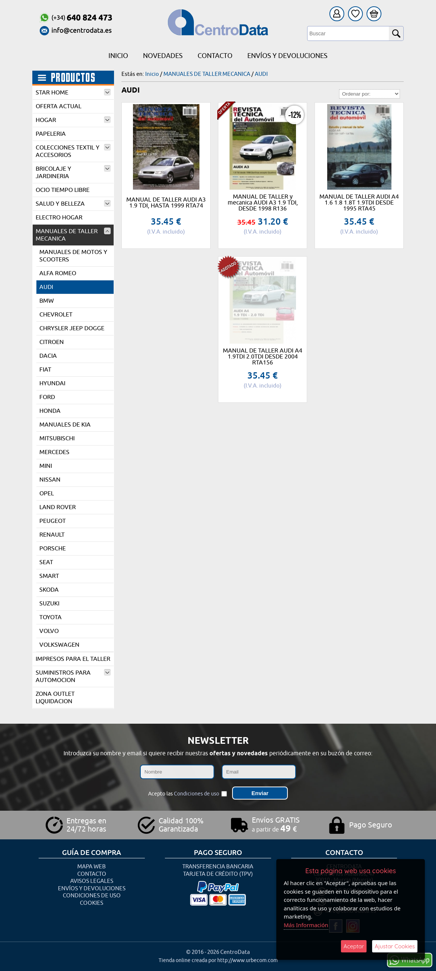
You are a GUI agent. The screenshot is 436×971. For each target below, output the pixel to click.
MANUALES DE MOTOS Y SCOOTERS (73, 255)
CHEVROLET (55, 314)
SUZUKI (49, 603)
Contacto (215, 56)
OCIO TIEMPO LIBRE (63, 190)
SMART (49, 576)
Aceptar (354, 946)
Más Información (306, 925)
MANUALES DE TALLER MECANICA (73, 235)
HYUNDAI (52, 383)
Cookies (91, 903)
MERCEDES (54, 452)
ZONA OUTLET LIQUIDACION (55, 697)
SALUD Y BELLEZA (73, 204)
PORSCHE (52, 548)
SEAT (46, 562)
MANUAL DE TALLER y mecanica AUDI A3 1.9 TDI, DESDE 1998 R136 (263, 202)
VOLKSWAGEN (59, 645)
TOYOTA (50, 617)
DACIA (48, 356)
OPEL (46, 493)
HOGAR (73, 120)
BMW (46, 301)
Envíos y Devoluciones (287, 56)
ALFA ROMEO (57, 273)
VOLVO (49, 631)
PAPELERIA (51, 134)
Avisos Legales (91, 881)
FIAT (45, 369)
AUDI (46, 287)
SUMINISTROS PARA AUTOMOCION (73, 676)
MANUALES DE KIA (65, 424)
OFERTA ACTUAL (58, 106)
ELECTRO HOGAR (59, 217)
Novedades (163, 56)
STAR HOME (73, 92)
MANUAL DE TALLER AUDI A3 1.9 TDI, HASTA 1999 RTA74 (166, 202)
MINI (45, 466)
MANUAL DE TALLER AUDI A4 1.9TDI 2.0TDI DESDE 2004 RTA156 (262, 356)
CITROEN (51, 342)
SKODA (49, 590)
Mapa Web (91, 866)
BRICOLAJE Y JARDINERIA (73, 172)
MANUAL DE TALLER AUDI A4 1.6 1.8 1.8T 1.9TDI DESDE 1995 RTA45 (359, 202)
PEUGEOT (52, 521)
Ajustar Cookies (395, 946)
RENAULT (52, 534)
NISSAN (50, 479)
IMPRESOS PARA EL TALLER (73, 659)
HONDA (50, 411)
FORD (47, 397)
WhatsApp (410, 959)
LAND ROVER (57, 507)
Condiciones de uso (196, 794)
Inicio (118, 56)
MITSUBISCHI (57, 438)
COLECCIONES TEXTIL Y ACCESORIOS (73, 151)
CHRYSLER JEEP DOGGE (71, 328)
